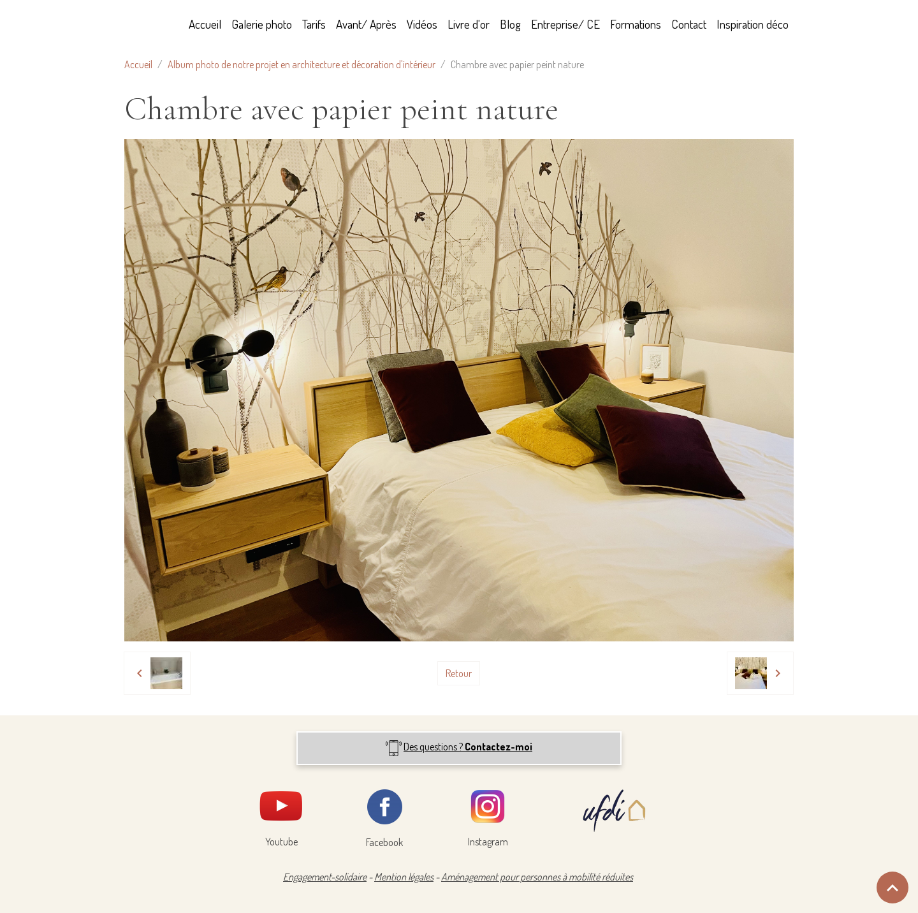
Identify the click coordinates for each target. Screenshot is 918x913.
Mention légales (403, 876)
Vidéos (422, 24)
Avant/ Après (366, 24)
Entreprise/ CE (565, 24)
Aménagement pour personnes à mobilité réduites (537, 876)
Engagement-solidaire (325, 876)
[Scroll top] (892, 887)
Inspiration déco (753, 24)
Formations (635, 24)
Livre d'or (469, 24)
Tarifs (314, 24)
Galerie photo (261, 24)
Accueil (205, 24)
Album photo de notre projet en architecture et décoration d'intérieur (301, 64)
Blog (510, 24)
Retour (459, 673)
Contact (688, 24)
